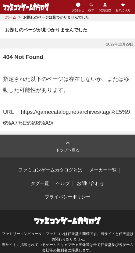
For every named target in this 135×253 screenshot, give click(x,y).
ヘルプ (63, 183)
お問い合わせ (90, 183)
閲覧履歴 (105, 7)
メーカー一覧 (103, 170)
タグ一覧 (40, 183)
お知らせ (78, 7)
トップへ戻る (68, 145)
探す (91, 7)
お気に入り (123, 7)
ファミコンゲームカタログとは (50, 170)
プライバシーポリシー (68, 196)
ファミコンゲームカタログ (26, 7)
